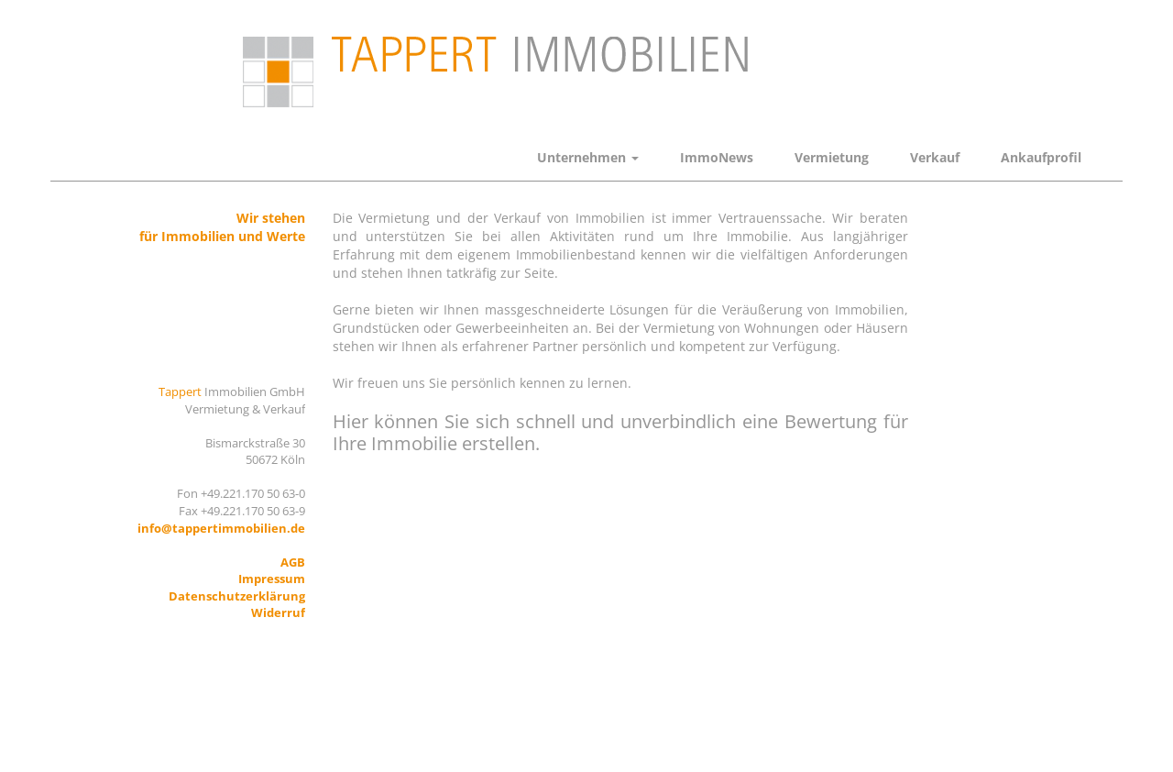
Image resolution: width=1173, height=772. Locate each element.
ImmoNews (716, 157)
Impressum (271, 578)
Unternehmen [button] (588, 157)
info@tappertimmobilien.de (221, 528)
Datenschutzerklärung (237, 596)
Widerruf (278, 612)
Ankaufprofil (1041, 157)
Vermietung (832, 157)
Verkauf (934, 157)
